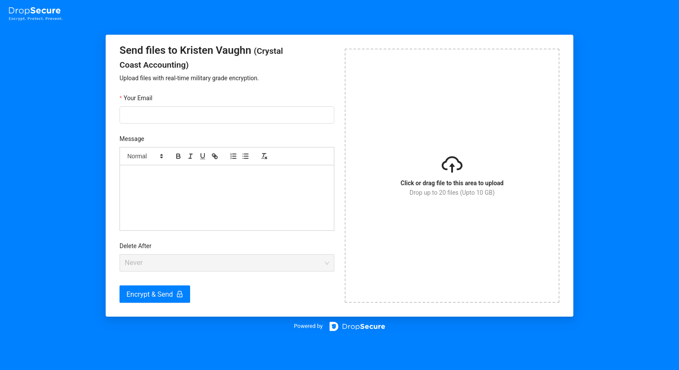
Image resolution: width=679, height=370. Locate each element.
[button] (144, 156)
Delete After (136, 245)
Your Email (137, 98)
